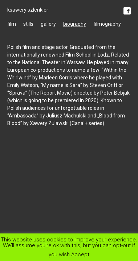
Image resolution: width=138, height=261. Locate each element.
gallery (48, 24)
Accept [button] (80, 254)
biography (74, 24)
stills (28, 24)
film (11, 24)
